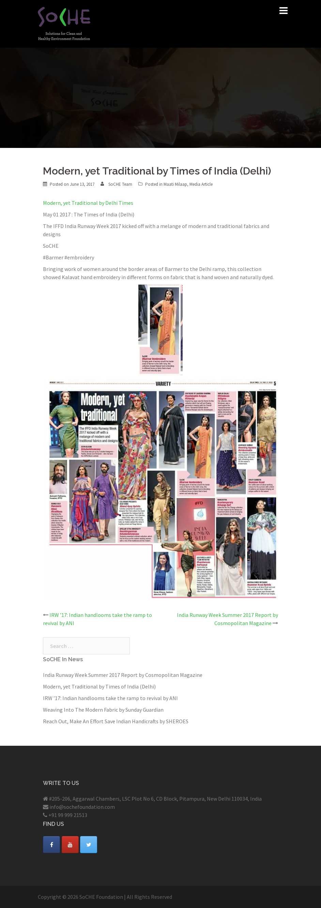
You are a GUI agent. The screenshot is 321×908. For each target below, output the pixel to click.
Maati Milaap (175, 184)
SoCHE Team (120, 184)
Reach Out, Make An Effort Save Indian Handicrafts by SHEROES (115, 721)
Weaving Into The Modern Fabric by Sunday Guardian (103, 709)
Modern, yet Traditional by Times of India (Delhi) (99, 686)
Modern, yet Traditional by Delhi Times (88, 202)
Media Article (201, 184)
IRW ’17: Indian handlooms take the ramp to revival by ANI (110, 698)
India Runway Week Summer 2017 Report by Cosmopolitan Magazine (122, 674)
